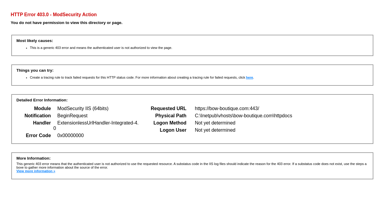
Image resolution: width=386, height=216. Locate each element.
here (249, 77)
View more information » (35, 171)
